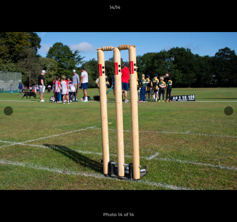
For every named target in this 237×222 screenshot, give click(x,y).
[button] (214, 9)
